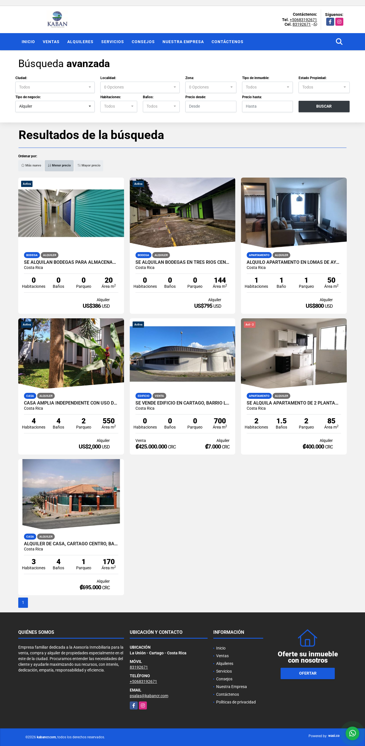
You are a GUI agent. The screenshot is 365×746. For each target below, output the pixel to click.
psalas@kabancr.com (149, 695)
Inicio (28, 41)
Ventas (51, 41)
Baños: (148, 97)
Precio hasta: (252, 97)
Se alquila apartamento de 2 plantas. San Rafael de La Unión (294, 403)
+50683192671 (303, 19)
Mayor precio (88, 165)
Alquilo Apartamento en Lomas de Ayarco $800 (294, 262)
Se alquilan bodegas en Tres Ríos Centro (182, 262)
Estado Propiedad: (313, 78)
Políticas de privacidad (236, 702)
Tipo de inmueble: (255, 78)
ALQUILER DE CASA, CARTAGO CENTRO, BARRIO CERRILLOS (71, 544)
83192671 (302, 24)
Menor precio (59, 165)
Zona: (189, 78)
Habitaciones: (110, 97)
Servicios (112, 41)
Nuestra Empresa (183, 41)
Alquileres (80, 41)
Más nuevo (31, 165)
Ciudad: (21, 78)
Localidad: (108, 78)
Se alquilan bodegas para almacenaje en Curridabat (71, 262)
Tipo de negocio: (28, 97)
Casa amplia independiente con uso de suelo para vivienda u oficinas (71, 403)
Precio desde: (195, 97)
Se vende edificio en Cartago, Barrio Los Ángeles (182, 403)
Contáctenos (228, 41)
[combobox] (55, 87)
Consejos (143, 41)
